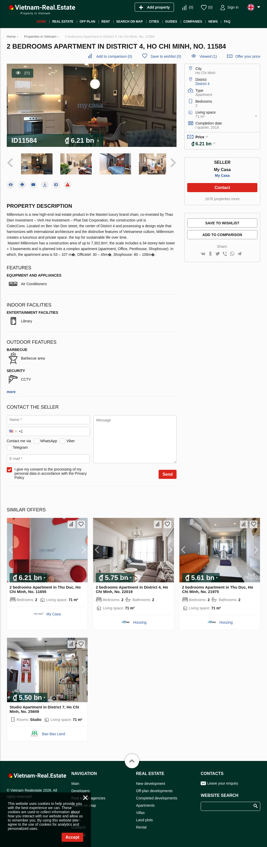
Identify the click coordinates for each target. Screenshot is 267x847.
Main (75, 782)
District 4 (203, 84)
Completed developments (156, 797)
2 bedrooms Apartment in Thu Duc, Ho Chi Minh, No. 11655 (45, 588)
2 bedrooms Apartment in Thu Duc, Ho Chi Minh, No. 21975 (217, 588)
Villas (140, 811)
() (191, 7)
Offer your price (247, 56)
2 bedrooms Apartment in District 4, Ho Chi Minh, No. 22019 (132, 588)
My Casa (222, 175)
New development (150, 782)
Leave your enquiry (222, 782)
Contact (222, 187)
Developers (80, 789)
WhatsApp (48, 440)
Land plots (144, 819)
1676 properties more (222, 199)
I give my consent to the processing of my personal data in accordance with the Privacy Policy (51, 472)
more (11, 390)
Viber (70, 440)
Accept (72, 837)
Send (167, 473)
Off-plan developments (154, 789)
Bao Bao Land (53, 733)
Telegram (20, 446)
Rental (141, 826)
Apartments (145, 804)
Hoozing (139, 621)
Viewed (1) (208, 56)
